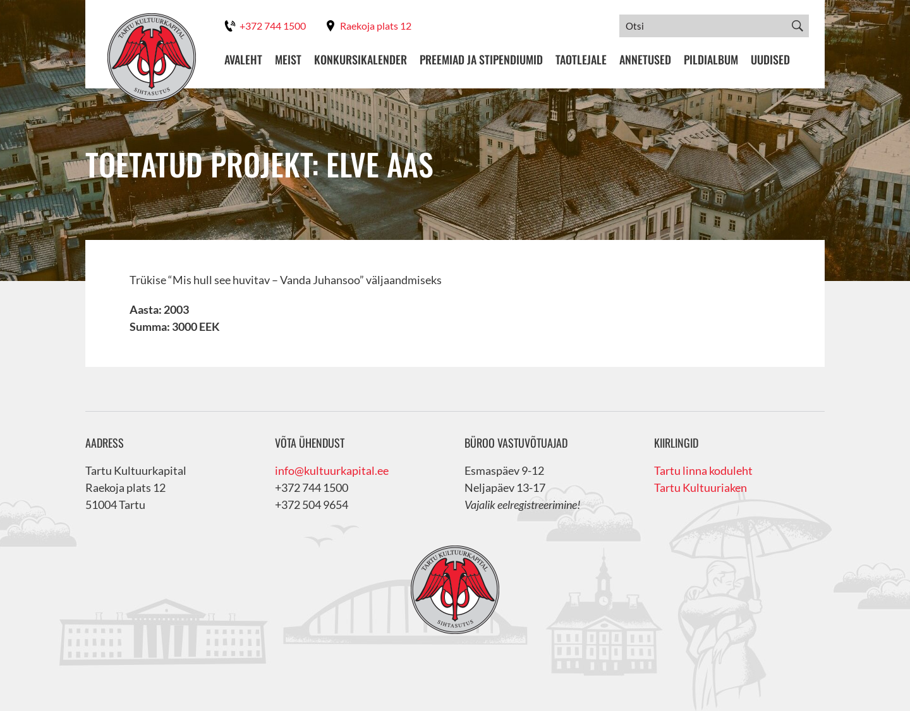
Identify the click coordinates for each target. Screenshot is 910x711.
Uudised (770, 60)
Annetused (645, 60)
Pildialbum (711, 60)
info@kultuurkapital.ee (332, 470)
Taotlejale (581, 60)
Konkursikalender (360, 60)
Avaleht (243, 60)
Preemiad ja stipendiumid (481, 60)
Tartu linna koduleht (703, 470)
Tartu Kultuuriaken (700, 487)
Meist (288, 60)
